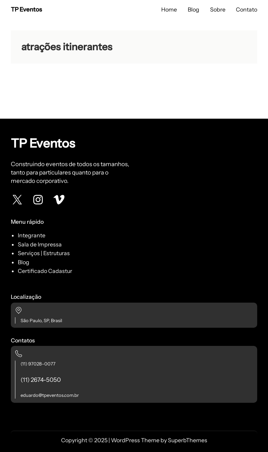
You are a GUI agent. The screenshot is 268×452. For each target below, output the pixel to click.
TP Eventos (26, 9)
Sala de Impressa (40, 244)
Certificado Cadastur (45, 270)
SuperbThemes (187, 440)
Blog (23, 262)
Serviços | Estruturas (44, 253)
